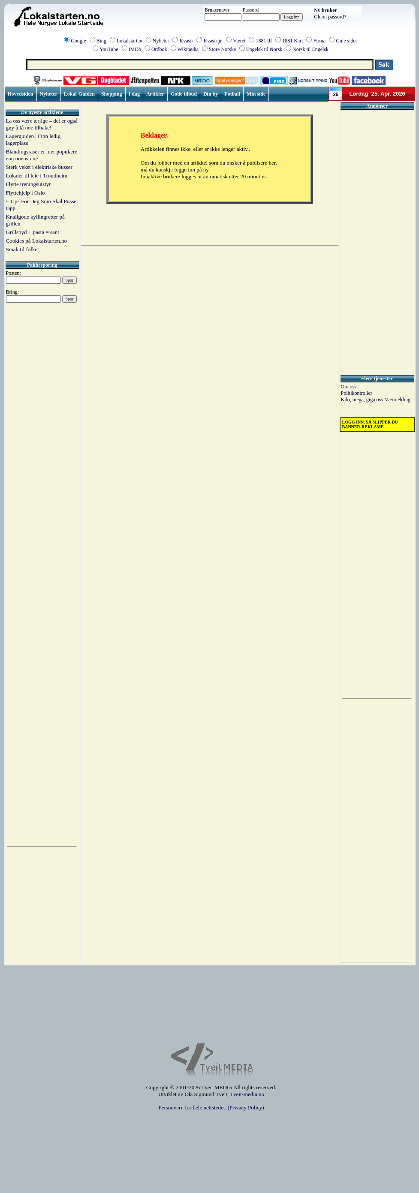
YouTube (108, 49)
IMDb (135, 49)
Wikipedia (188, 49)
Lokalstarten (129, 41)
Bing (101, 41)
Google (78, 41)
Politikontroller (356, 393)
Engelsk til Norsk (264, 49)
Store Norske (222, 49)
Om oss (348, 387)
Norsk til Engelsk (310, 49)
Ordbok (159, 49)
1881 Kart (292, 41)
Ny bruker (325, 10)
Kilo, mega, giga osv (363, 400)
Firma (319, 41)
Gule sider (346, 41)
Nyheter (161, 41)
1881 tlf (264, 41)
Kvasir (186, 41)
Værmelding (397, 400)
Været (239, 41)
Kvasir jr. (213, 41)
